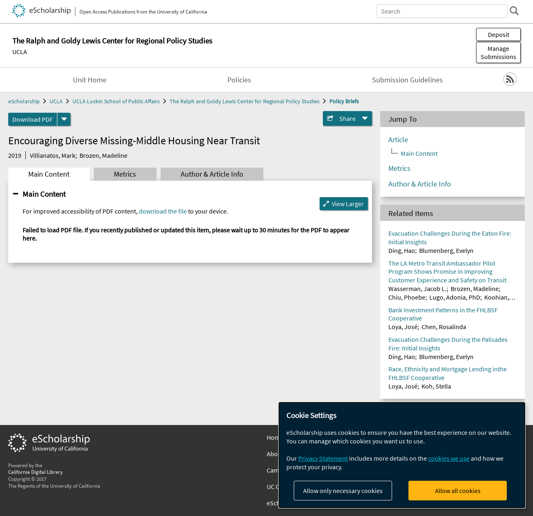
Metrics (125, 174)
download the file (163, 211)
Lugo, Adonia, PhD (454, 297)
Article (398, 139)
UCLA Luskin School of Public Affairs (116, 101)
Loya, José (402, 327)
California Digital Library (35, 471)
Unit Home (90, 79)
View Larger (348, 204)
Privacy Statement (323, 458)
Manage (498, 52)
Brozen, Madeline (103, 155)
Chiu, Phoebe (406, 297)
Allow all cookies (458, 490)
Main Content (49, 174)
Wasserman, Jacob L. (417, 288)
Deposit (498, 34)
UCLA (19, 52)
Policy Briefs (344, 101)
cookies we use (448, 458)
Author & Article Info (212, 174)
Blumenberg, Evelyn (446, 250)
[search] (514, 10)
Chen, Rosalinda (444, 327)
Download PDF (32, 119)
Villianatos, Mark (52, 155)
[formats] (63, 119)
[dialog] (402, 455)
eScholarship (24, 101)
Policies (239, 79)
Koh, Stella (436, 386)
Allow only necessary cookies (343, 490)
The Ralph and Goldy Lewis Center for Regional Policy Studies (245, 101)
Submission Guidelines (407, 79)
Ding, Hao (401, 250)
